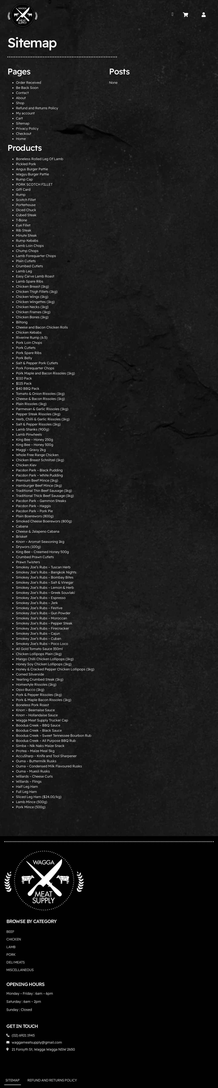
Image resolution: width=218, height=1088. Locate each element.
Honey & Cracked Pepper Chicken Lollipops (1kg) (55, 669)
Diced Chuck (26, 210)
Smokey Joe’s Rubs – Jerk (37, 603)
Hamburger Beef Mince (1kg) (39, 485)
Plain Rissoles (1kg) (31, 404)
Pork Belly (24, 358)
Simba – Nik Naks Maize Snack (40, 746)
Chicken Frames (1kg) (33, 312)
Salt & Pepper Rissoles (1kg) (38, 424)
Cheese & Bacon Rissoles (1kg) (40, 399)
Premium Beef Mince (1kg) (37, 480)
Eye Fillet (23, 225)
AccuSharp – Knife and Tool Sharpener (46, 756)
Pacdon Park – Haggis (33, 506)
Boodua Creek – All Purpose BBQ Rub (46, 740)
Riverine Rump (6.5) (31, 337)
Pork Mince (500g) (31, 807)
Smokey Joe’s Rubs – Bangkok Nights (46, 572)
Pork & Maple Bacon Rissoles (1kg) (43, 700)
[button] (173, 14)
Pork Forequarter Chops (35, 368)
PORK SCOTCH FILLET (34, 184)
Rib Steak (23, 230)
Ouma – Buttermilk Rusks (36, 761)
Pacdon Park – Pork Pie (34, 511)
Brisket (21, 536)
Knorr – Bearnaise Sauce (35, 710)
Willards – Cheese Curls (34, 776)
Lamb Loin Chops (30, 245)
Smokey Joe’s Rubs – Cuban (38, 638)
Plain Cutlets (26, 261)
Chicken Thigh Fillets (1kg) (36, 291)
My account (25, 113)
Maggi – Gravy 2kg (31, 450)
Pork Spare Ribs (29, 353)
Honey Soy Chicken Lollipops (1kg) (44, 664)
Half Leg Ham (27, 786)
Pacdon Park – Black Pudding (39, 470)
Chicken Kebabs (29, 332)
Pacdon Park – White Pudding (39, 475)
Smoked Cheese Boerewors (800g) (44, 521)
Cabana (22, 526)
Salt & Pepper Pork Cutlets (37, 363)
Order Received (28, 82)
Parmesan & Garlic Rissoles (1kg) (42, 409)
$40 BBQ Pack (27, 388)
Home (21, 139)
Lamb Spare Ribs (29, 281)
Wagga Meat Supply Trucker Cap (42, 720)
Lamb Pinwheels (29, 434)
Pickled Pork (26, 164)
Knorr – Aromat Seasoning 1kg (40, 541)
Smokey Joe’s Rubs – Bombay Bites (44, 577)
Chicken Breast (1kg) (32, 286)
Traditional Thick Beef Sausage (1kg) (45, 496)
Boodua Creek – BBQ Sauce (38, 725)
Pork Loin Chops (29, 342)
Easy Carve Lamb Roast (35, 276)
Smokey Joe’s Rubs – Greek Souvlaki (45, 592)
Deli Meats (15, 962)
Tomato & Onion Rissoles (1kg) (40, 393)
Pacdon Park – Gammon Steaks (41, 501)
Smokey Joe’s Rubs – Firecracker (42, 628)
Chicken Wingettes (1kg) (35, 302)
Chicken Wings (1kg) (32, 296)
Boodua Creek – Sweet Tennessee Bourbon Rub (53, 735)
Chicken (13, 939)
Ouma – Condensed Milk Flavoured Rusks (49, 766)
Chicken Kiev (26, 465)
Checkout (23, 133)
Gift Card (23, 189)
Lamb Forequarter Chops (36, 256)
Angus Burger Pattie (32, 169)
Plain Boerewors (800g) (35, 516)
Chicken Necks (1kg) (32, 307)
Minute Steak (26, 235)
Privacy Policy (27, 128)
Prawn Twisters (28, 562)
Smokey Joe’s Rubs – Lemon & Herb (45, 587)
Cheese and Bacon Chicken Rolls (42, 327)
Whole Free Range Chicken (37, 455)
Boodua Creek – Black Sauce (39, 730)
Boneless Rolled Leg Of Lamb (39, 159)
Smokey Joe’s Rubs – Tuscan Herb (43, 567)
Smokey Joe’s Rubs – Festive (39, 608)
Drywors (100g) (28, 547)
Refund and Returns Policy (37, 108)
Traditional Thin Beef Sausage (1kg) (44, 490)
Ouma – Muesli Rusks (33, 771)
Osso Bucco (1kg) (30, 689)
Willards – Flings (29, 781)
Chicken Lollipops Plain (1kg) (39, 654)
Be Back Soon (27, 87)
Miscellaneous (20, 970)
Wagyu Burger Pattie (32, 174)
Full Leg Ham (26, 791)
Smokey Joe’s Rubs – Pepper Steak (44, 623)
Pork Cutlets (26, 348)
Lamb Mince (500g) (31, 802)
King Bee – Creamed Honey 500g (42, 552)
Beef (10, 931)
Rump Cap (24, 179)
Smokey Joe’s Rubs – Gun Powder (43, 613)
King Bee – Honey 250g (34, 439)
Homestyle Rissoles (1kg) (36, 684)
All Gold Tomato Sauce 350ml (39, 649)
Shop (20, 103)
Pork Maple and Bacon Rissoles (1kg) (45, 373)
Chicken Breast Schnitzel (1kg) (40, 460)
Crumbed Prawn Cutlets (35, 557)
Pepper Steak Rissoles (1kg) (38, 414)
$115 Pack (24, 383)
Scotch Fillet (26, 200)
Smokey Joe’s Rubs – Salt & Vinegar (44, 582)
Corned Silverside (30, 674)
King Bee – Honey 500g (34, 444)
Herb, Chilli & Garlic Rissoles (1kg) (43, 419)
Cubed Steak (26, 215)
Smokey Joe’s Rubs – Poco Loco (42, 643)
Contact (22, 93)
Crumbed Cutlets (29, 266)
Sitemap (22, 123)
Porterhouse (26, 205)
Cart (19, 118)
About (21, 98)
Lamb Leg (24, 271)
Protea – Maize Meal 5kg (35, 751)
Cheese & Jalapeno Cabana (37, 531)
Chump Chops (27, 251)
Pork (11, 954)
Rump (21, 194)
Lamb (11, 947)
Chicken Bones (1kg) (32, 317)
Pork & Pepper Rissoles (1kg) (39, 695)
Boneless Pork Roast (32, 705)
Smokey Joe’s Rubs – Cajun (38, 633)
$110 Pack (24, 378)
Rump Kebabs (27, 240)
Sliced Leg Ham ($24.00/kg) (39, 797)
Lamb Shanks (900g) (32, 429)
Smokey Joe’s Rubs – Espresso (41, 598)
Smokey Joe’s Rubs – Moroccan (41, 618)
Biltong (21, 322)
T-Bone (21, 220)
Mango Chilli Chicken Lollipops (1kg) (45, 659)
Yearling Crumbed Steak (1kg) (39, 679)
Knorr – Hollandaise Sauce (37, 715)
